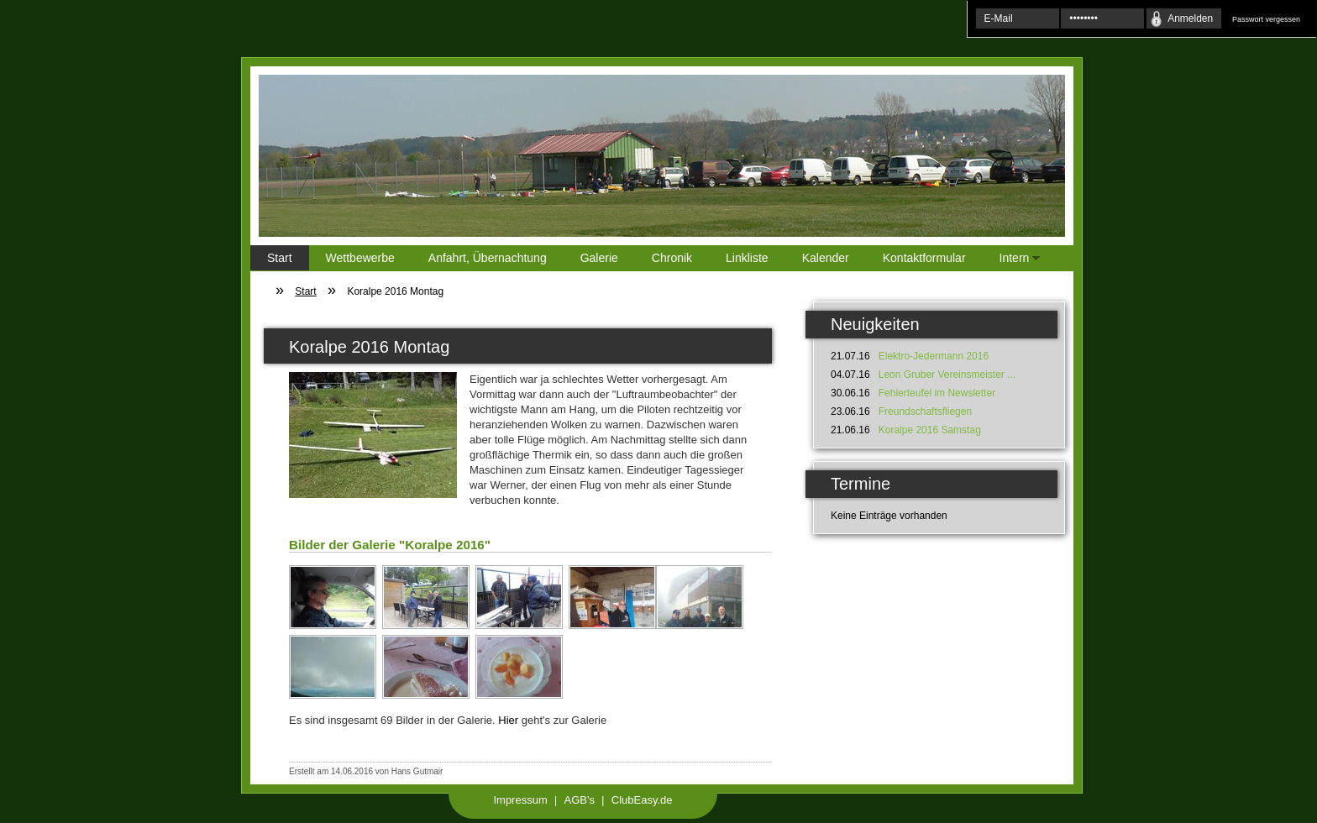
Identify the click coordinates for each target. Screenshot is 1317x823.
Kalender (825, 258)
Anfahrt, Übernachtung (487, 258)
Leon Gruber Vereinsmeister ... (947, 374)
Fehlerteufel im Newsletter (937, 393)
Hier (508, 720)
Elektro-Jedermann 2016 (934, 356)
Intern (1012, 260)
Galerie (599, 258)
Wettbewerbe (360, 258)
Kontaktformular (924, 258)
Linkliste (747, 258)
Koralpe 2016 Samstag (930, 430)
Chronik (672, 258)
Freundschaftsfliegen (925, 411)
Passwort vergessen (1266, 19)
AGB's (579, 800)
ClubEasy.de (642, 800)
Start (279, 258)
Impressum (520, 800)
